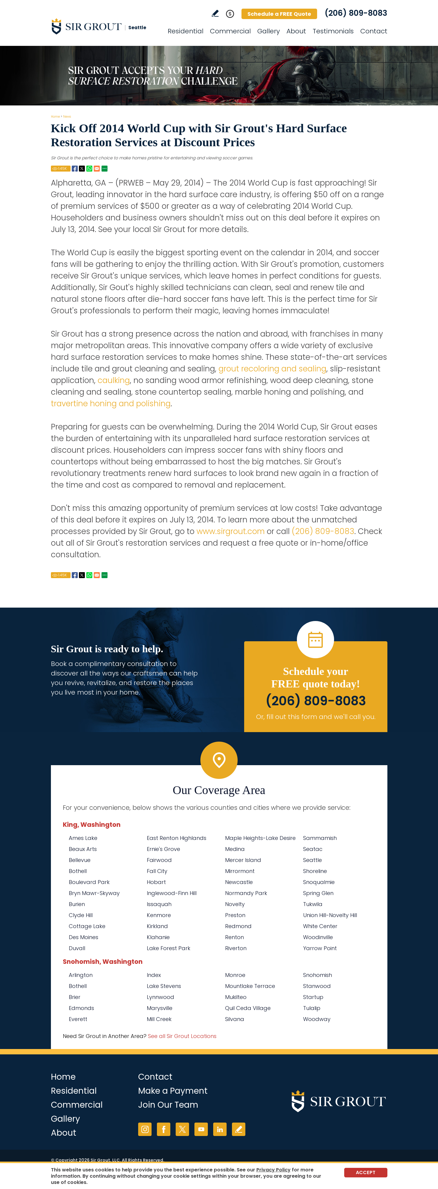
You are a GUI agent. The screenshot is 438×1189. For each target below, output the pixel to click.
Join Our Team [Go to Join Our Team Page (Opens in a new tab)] (168, 1105)
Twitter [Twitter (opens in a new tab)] (182, 1129)
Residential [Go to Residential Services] (185, 31)
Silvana (234, 1019)
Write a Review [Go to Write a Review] (215, 13)
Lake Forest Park (168, 948)
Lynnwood (160, 997)
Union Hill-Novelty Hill (330, 915)
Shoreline (315, 871)
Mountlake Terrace (250, 986)
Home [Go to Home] (55, 116)
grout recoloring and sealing (272, 368)
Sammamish (320, 838)
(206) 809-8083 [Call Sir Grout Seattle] (356, 13)
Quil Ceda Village (248, 1008)
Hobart (156, 882)
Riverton (236, 948)
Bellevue (80, 860)
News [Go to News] (67, 116)
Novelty (235, 904)
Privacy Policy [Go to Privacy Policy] (273, 1169)
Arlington (81, 975)
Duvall (77, 948)
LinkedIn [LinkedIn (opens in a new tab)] (220, 1129)
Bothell (78, 871)
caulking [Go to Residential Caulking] (113, 380)
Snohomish (317, 975)
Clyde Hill (81, 915)
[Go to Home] (104, 26)
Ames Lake (83, 838)
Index (154, 975)
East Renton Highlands (176, 838)
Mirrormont (240, 871)
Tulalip (311, 1008)
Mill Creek (159, 1019)
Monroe (235, 975)
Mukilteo (236, 997)
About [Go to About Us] (296, 31)
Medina (235, 849)
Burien (77, 904)
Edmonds (81, 1008)
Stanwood (317, 986)
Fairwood (159, 860)
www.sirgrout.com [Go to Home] (231, 531)
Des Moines (83, 937)
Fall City (157, 871)
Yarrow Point (320, 948)
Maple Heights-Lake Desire (260, 838)
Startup (313, 997)
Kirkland (157, 926)
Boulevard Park (89, 882)
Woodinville (318, 937)
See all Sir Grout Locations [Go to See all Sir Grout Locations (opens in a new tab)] (182, 1036)
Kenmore (159, 915)
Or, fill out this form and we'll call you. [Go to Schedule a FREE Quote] (315, 716)
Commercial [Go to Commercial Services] (230, 31)
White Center (320, 926)
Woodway (317, 1019)
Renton (234, 937)
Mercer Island (243, 860)
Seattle (312, 860)
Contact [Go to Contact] (373, 31)
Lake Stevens (164, 986)
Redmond (238, 926)
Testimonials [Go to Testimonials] (333, 31)
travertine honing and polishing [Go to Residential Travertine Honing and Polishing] (111, 403)
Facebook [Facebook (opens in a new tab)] (163, 1129)
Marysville (159, 1008)
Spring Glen (318, 893)
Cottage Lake (87, 926)
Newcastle (239, 882)
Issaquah (159, 904)
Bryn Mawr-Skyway (94, 893)
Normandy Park (246, 893)
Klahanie (158, 937)
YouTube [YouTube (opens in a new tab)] (201, 1129)
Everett (78, 1019)
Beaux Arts (83, 849)
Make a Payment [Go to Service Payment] (173, 1091)
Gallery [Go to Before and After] (268, 31)
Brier (74, 997)
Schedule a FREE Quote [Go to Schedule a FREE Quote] (279, 14)
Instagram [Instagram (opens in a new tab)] (145, 1129)
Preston (235, 915)
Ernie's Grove (163, 849)
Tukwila (312, 904)
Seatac (312, 849)
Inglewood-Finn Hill (172, 893)
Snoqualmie (319, 882)
